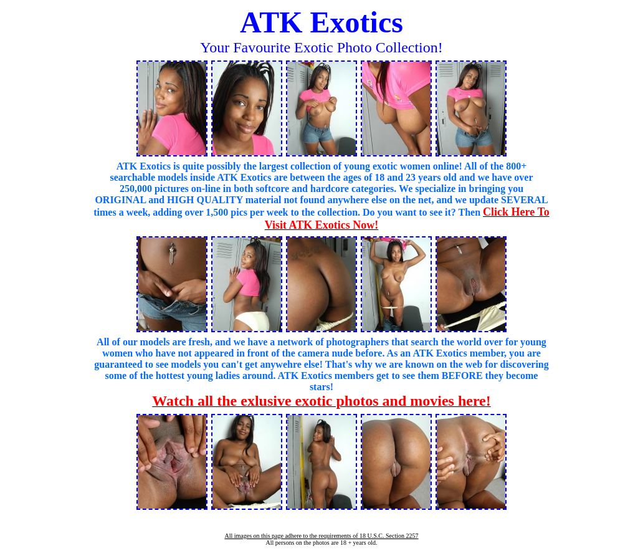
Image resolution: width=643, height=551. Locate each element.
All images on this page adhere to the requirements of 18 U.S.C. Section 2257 (321, 535)
